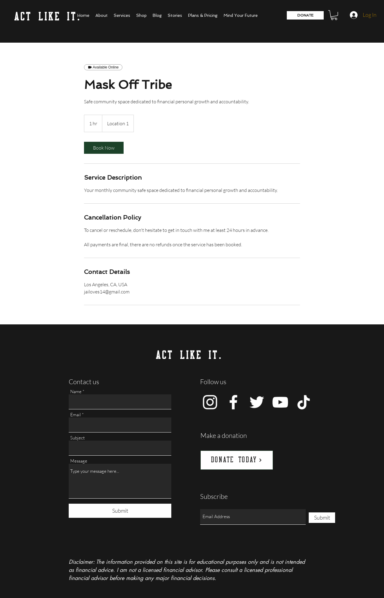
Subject (77, 438)
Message (78, 461)
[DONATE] (305, 15)
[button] (334, 15)
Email (75, 414)
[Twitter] (256, 402)
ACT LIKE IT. (47, 17)
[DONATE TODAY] (236, 460)
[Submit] (120, 511)
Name (76, 391)
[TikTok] (303, 402)
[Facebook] (233, 402)
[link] (104, 148)
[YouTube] (280, 402)
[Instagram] (210, 402)
